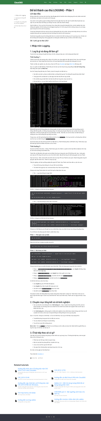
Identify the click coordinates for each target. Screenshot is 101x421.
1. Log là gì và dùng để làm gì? (20, 18)
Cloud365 (62, 64)
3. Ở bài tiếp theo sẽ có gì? (20, 26)
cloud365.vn (40, 354)
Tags (61, 2)
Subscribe (33, 358)
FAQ (65, 2)
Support (76, 2)
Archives (55, 2)
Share (40, 358)
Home (70, 2)
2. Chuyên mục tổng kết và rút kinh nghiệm (20, 22)
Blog (50, 2)
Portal (81, 2)
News (45, 2)
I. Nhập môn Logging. (20, 15)
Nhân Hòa (71, 64)
